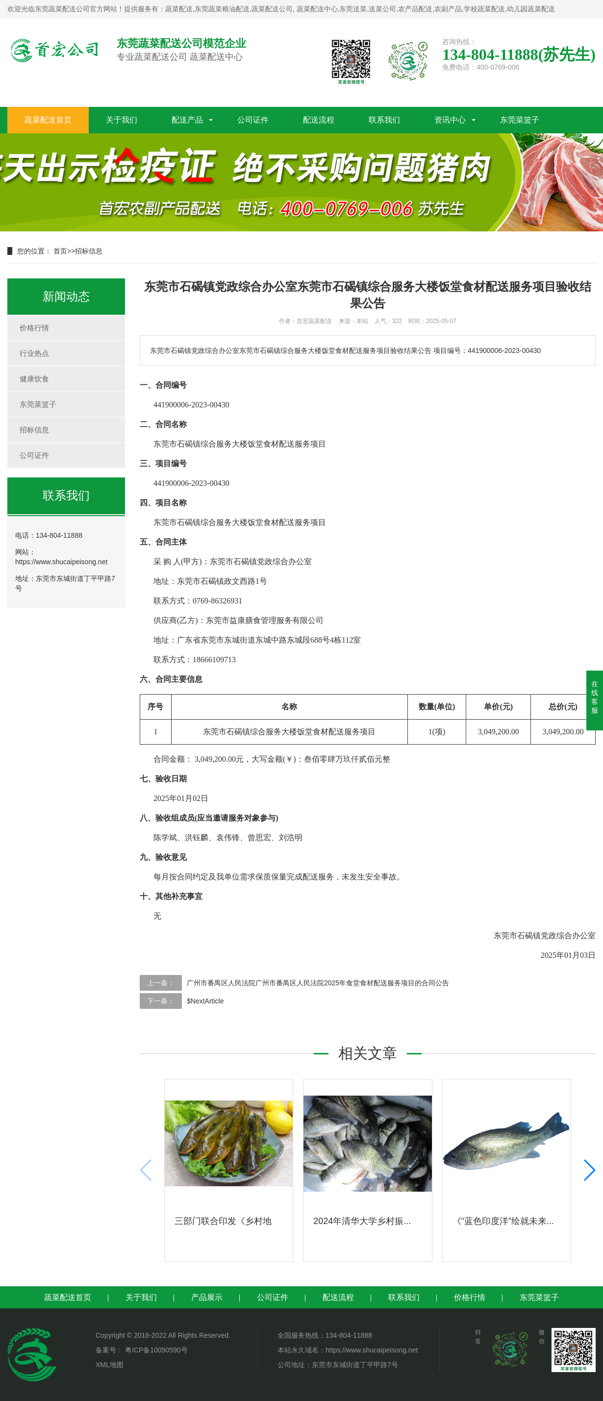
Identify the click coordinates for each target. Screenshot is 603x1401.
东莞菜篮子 (519, 120)
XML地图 (110, 1365)
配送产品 (187, 120)
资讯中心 (450, 120)
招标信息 (88, 251)
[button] (589, 1170)
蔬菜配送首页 (48, 120)
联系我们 (384, 120)
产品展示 (207, 1297)
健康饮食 (34, 379)
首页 (60, 251)
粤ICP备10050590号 (155, 1350)
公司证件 (253, 120)
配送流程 (318, 120)
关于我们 (121, 120)
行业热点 (34, 353)
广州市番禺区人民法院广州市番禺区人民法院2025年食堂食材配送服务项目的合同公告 (318, 983)
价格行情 (34, 328)
